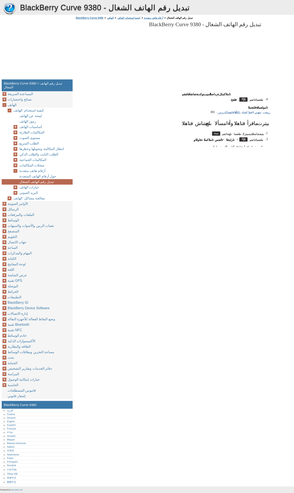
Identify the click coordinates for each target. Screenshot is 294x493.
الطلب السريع (29, 143)
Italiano (11, 446)
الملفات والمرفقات (21, 215)
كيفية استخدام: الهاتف (129, 17)
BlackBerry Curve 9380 (9, 8)
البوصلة (13, 286)
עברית (10, 432)
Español (11, 425)
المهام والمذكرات (20, 253)
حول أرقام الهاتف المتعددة (37, 176)
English (11, 421)
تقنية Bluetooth (18, 324)
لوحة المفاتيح (17, 264)
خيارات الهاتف (29, 187)
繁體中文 (11, 482)
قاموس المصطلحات (22, 390)
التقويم (12, 236)
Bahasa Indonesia (16, 443)
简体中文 (11, 478)
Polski (10, 458)
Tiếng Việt (12, 474)
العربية (10, 410)
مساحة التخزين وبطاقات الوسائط (31, 352)
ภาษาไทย (12, 469)
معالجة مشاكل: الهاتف (29, 198)
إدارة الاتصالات (18, 313)
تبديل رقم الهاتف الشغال (36, 182)
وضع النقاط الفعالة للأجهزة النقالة (31, 319)
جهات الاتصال (17, 242)
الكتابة (12, 258)
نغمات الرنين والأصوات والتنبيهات (31, 225)
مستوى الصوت (29, 138)
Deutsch (11, 418)
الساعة (13, 247)
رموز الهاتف (27, 121)
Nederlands (13, 454)
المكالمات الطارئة (31, 132)
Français (11, 428)
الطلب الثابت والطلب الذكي (38, 154)
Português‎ (12, 461)
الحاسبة (13, 385)
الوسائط (13, 220)
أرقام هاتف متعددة (153, 17)
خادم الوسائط (17, 335)
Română (11, 465)
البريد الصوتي (28, 193)
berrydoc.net (16, 490)
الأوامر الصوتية (18, 204)
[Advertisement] (110, 50)
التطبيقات (14, 297)
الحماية (12, 363)
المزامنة (13, 374)
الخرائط (13, 291)
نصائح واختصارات (20, 99)
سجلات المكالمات (31, 165)
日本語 (10, 450)
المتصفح (13, 231)
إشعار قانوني (16, 396)
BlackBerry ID (18, 302)
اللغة (11, 269)
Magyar (11, 439)
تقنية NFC (15, 330)
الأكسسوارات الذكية (21, 341)
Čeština (11, 414)
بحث (11, 357)
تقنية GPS (15, 280)
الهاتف (110, 17)
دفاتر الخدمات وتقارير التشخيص (30, 368)
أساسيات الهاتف (30, 127)
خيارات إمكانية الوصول (24, 379)
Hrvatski (11, 436)
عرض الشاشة (17, 275)
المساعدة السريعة (20, 94)
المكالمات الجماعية (32, 160)
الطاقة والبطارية (19, 346)
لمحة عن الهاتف (30, 116)
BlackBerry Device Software (28, 308)
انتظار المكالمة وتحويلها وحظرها (41, 149)
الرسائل (13, 209)
